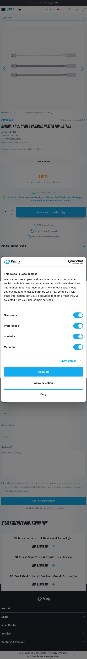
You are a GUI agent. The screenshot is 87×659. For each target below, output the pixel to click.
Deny (43, 394)
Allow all (43, 371)
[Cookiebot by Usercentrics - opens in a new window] (68, 262)
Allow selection (43, 382)
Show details (69, 360)
